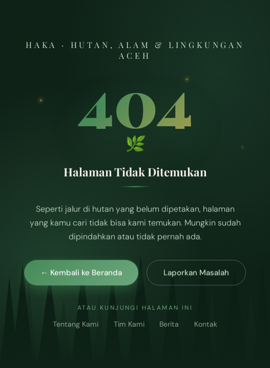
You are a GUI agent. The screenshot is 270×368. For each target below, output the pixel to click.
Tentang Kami (75, 324)
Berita (169, 324)
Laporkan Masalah (196, 273)
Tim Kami (129, 324)
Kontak (205, 324)
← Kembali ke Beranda (81, 273)
